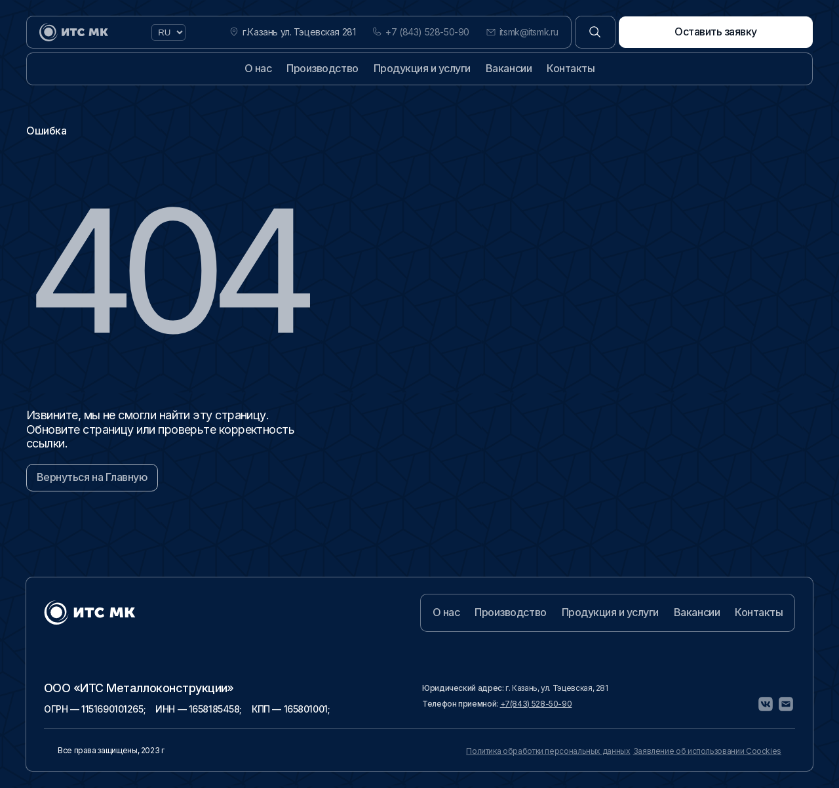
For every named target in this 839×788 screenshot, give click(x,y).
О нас (258, 68)
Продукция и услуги (422, 68)
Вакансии (509, 68)
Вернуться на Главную (92, 477)
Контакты (571, 68)
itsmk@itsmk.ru (528, 32)
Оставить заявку (715, 31)
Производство (322, 68)
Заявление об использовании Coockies (707, 751)
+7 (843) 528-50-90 (427, 32)
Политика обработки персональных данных (548, 751)
